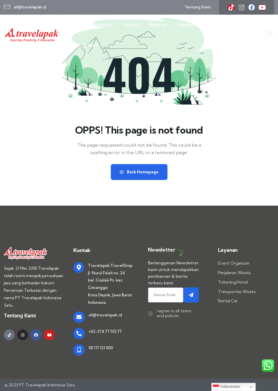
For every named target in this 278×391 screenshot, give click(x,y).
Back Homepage (139, 171)
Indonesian (226, 387)
